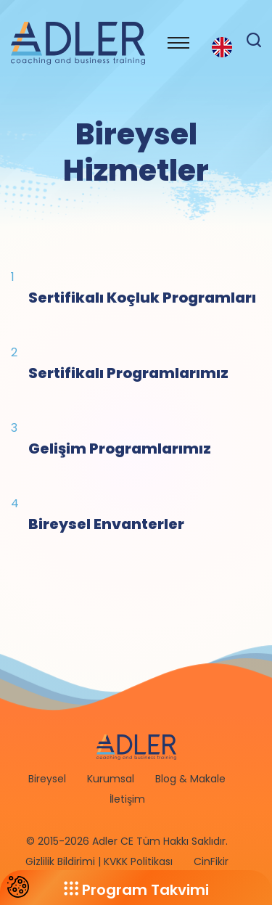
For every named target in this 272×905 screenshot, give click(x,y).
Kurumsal (110, 778)
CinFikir (211, 861)
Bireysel (47, 778)
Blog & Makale (190, 778)
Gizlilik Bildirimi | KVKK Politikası (99, 861)
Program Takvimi (136, 890)
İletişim (127, 799)
